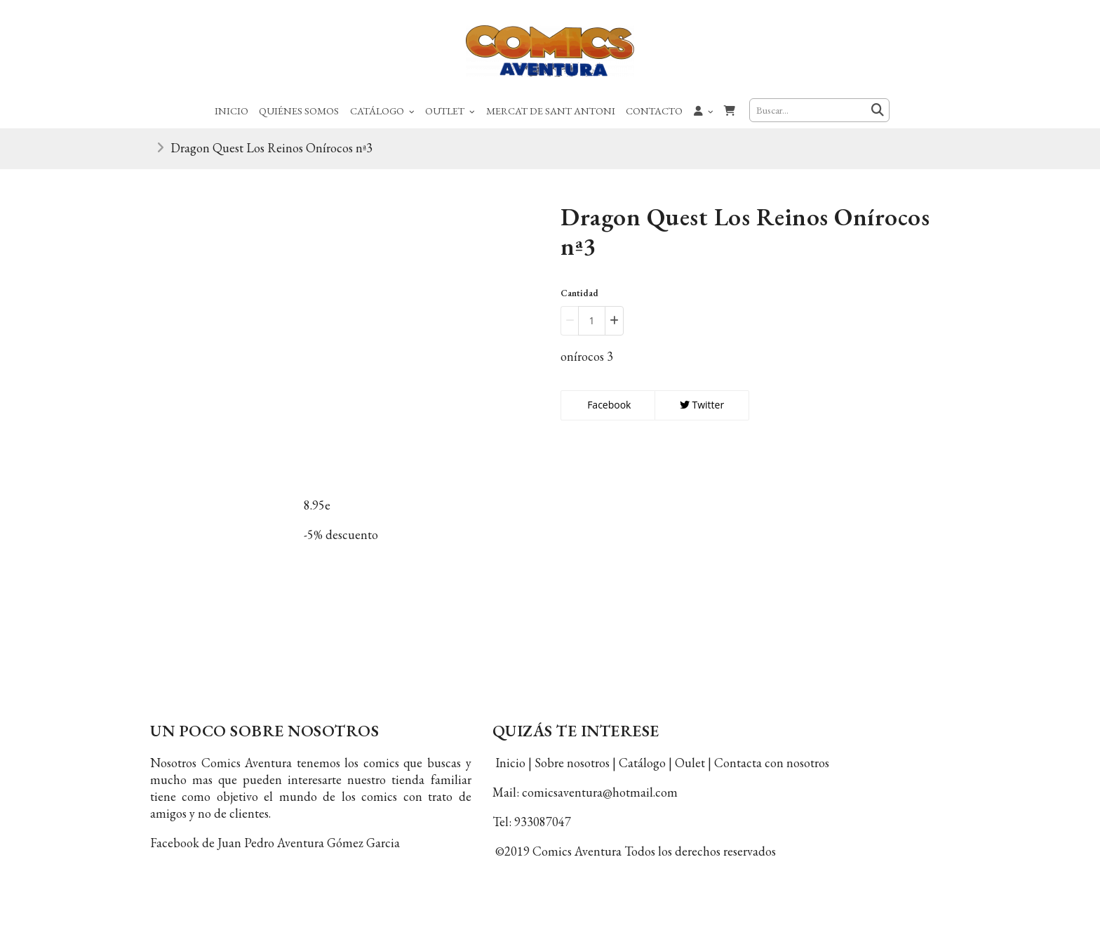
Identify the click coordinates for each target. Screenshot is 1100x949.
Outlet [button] (450, 110)
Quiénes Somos (299, 110)
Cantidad (579, 293)
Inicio (231, 110)
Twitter (702, 404)
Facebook (608, 404)
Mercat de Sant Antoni (550, 110)
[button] (704, 110)
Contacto (654, 110)
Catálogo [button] (382, 110)
